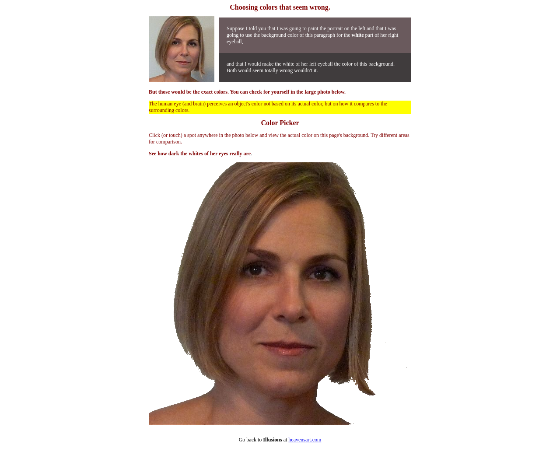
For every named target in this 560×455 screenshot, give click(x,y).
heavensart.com (304, 440)
